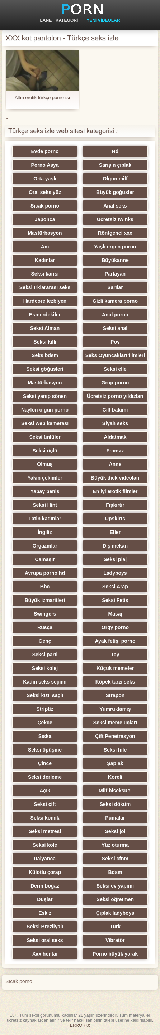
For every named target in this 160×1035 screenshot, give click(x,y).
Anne (115, 464)
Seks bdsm (45, 355)
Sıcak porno (44, 206)
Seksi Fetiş (115, 600)
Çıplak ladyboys (115, 913)
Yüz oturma (115, 845)
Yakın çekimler (44, 478)
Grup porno (115, 382)
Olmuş (45, 464)
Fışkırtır (115, 505)
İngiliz (45, 532)
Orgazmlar (44, 546)
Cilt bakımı (115, 410)
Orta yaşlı (44, 178)
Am (45, 246)
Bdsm (115, 872)
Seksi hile (115, 750)
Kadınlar (45, 260)
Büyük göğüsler (115, 192)
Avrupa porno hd (45, 573)
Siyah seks (115, 423)
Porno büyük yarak (115, 954)
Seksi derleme (45, 777)
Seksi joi (115, 831)
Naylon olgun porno (45, 410)
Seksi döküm (115, 804)
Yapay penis (45, 491)
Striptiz (44, 709)
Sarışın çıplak (115, 165)
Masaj (115, 614)
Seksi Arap (115, 586)
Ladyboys (115, 573)
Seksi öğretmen (115, 899)
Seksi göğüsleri (44, 369)
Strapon (114, 695)
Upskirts (115, 518)
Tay (115, 654)
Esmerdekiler (45, 314)
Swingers (45, 614)
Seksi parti (45, 654)
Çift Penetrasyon (115, 736)
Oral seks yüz (45, 192)
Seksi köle (45, 845)
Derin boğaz (44, 886)
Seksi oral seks (45, 940)
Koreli (115, 777)
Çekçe (44, 722)
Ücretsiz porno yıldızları (115, 396)
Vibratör (114, 940)
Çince (45, 763)
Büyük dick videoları (115, 478)
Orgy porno (115, 627)
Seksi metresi (45, 831)
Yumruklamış (115, 709)
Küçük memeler (115, 668)
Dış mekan (115, 546)
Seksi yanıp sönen (45, 396)
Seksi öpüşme (45, 750)
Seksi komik (45, 818)
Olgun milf (115, 178)
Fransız (115, 450)
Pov (115, 342)
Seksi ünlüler (44, 437)
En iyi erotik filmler (115, 491)
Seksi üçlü (44, 450)
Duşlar (45, 899)
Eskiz (44, 913)
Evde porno (45, 151)
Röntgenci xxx (115, 233)
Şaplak (115, 763)
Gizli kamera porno (115, 301)
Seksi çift (45, 804)
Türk (115, 926)
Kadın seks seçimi (44, 682)
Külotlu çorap (45, 872)
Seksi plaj (115, 559)
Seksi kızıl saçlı (45, 695)
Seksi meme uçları (115, 722)
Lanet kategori (59, 20)
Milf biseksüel (115, 790)
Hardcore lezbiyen (45, 301)
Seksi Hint (45, 505)
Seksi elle (115, 369)
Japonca (45, 219)
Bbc (45, 586)
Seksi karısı (45, 274)
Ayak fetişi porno (115, 641)
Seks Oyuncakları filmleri (115, 355)
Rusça (44, 627)
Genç (45, 641)
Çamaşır (45, 559)
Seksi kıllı (44, 342)
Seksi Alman (45, 328)
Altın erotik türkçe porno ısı (42, 97)
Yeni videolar (103, 20)
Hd (115, 151)
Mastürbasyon (45, 233)
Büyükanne (115, 260)
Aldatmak (115, 437)
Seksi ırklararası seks (44, 287)
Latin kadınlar (45, 518)
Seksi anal (115, 328)
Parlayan (115, 274)
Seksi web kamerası (45, 423)
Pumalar (115, 818)
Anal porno (115, 314)
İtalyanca (45, 858)
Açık (44, 790)
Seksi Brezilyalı (45, 926)
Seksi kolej (45, 668)
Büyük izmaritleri (45, 600)
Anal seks (115, 206)
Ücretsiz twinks (115, 219)
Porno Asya (44, 165)
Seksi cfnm (115, 858)
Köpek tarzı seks (115, 682)
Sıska (45, 736)
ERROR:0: (80, 1025)
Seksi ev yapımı (115, 886)
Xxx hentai (44, 954)
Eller (115, 532)
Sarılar (115, 287)
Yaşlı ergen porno (115, 246)
